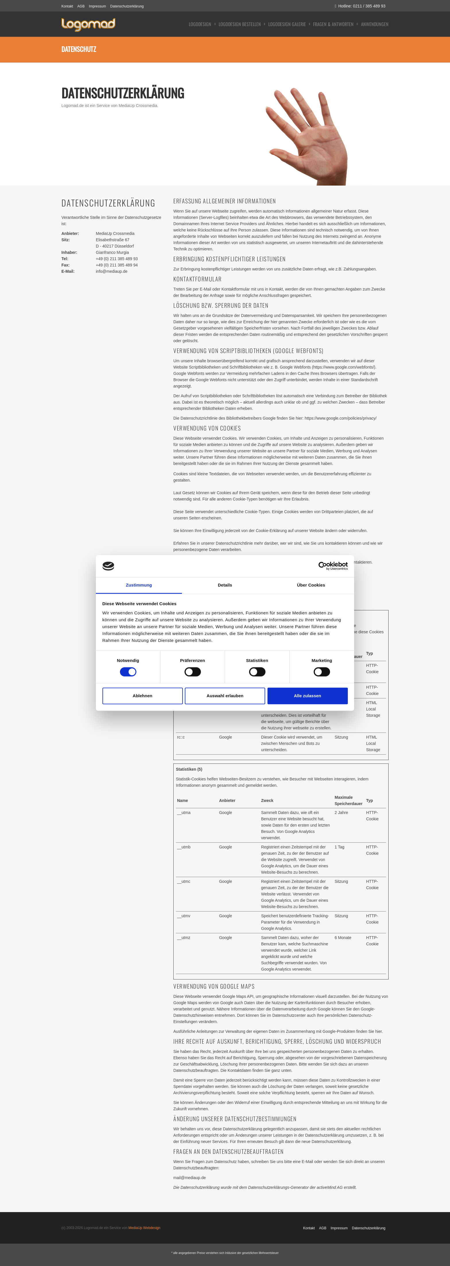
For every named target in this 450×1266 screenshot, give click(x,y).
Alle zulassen (307, 695)
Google (225, 737)
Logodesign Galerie (287, 24)
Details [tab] (225, 585)
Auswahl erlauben (225, 695)
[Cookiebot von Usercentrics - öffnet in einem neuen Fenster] (323, 566)
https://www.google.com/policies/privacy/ (341, 418)
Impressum (97, 6)
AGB (81, 6)
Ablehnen (142, 695)
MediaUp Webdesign (144, 1228)
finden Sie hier (368, 1031)
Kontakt (67, 6)
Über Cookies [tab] (311, 585)
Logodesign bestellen (240, 24)
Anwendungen (375, 24)
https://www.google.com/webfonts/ (343, 367)
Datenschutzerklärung (127, 6)
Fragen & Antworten (333, 24)
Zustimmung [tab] (139, 585)
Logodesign (200, 24)
